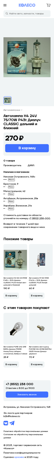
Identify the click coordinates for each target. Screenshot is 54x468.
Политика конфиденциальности (21, 452)
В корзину (27, 148)
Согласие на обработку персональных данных (23, 436)
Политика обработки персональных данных (25, 431)
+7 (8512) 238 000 (19, 384)
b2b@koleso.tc (11, 416)
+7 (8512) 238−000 (39, 218)
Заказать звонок (27, 394)
